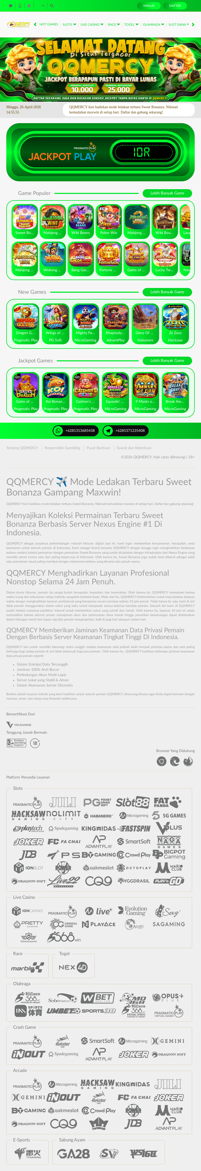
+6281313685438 (74, 430)
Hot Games (49, 24)
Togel (131, 24)
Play (85, 157)
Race (114, 24)
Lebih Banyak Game (167, 193)
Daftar (175, 5)
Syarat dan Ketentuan (134, 448)
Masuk (149, 5)
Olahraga (153, 24)
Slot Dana (179, 24)
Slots (69, 24)
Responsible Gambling (62, 448)
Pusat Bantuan (98, 448)
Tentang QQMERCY (22, 448)
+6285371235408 (124, 430)
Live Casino (92, 24)
